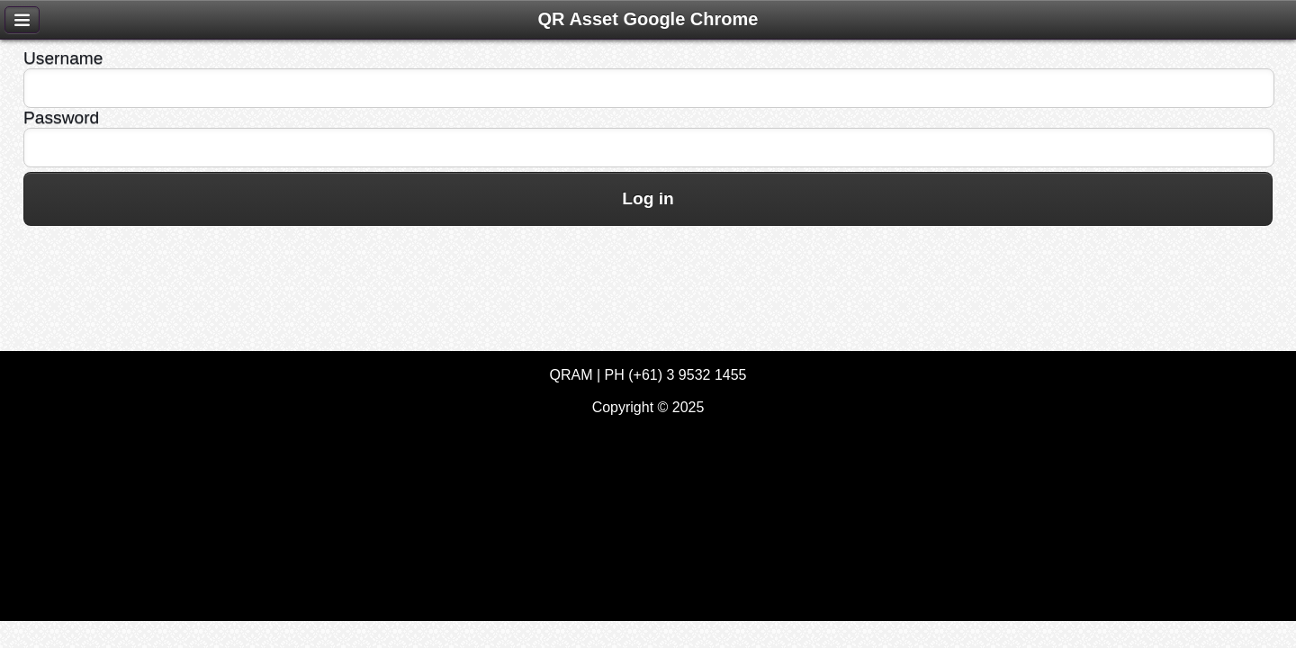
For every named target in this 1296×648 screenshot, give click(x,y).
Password (61, 117)
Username (63, 58)
